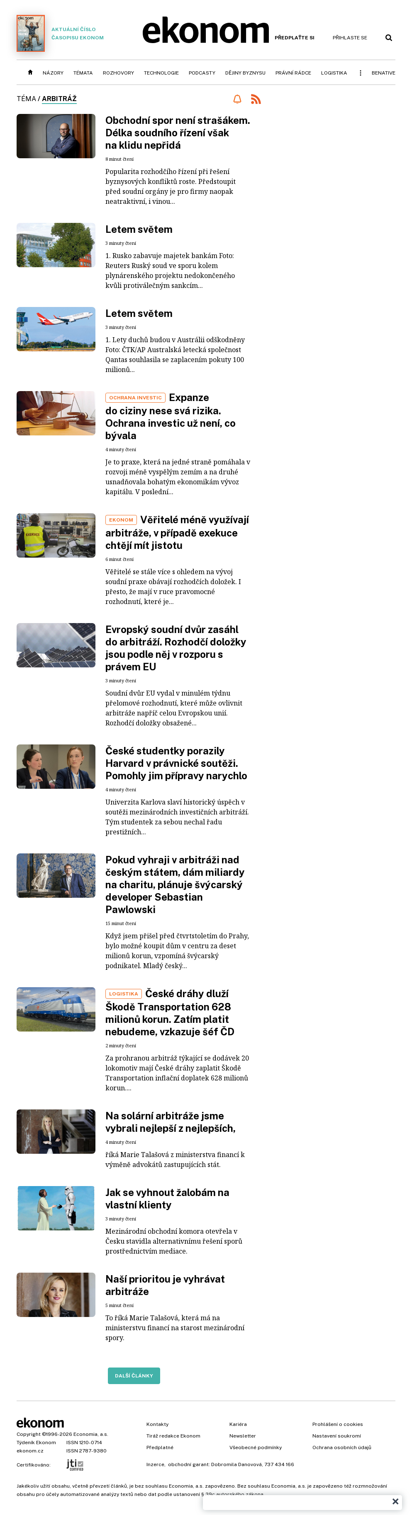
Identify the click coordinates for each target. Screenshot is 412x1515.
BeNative (383, 73)
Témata (83, 73)
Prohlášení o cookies (337, 1424)
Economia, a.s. (90, 1434)
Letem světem (139, 229)
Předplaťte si (294, 38)
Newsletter (242, 1436)
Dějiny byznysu (245, 73)
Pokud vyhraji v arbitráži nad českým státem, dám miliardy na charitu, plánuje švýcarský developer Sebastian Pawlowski (175, 884)
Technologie (161, 73)
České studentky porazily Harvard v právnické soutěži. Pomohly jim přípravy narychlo (176, 763)
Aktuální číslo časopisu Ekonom (60, 33)
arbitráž (59, 99)
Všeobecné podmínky (255, 1447)
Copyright (29, 1434)
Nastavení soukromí (336, 1436)
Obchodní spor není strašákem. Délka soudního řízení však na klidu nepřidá (177, 132)
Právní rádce (293, 73)
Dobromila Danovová (236, 1464)
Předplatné (159, 1447)
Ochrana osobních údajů (341, 1447)
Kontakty (157, 1424)
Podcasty (202, 73)
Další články (134, 1376)
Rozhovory (118, 73)
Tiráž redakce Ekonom (173, 1436)
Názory (53, 73)
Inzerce (155, 1464)
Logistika (334, 73)
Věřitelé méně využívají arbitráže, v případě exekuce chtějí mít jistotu (177, 532)
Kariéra (238, 1424)
